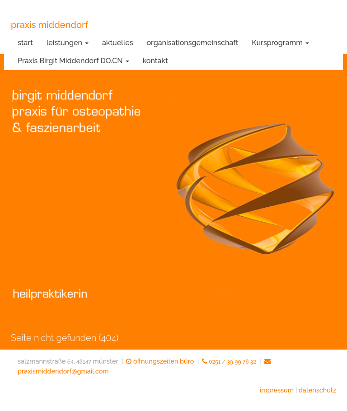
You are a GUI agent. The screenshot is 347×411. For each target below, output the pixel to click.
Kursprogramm (280, 42)
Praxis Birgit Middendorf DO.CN (73, 60)
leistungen (68, 42)
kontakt (155, 60)
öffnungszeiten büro (160, 361)
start (25, 42)
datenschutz (317, 390)
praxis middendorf (49, 24)
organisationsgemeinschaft (193, 42)
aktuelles (117, 42)
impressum (277, 390)
